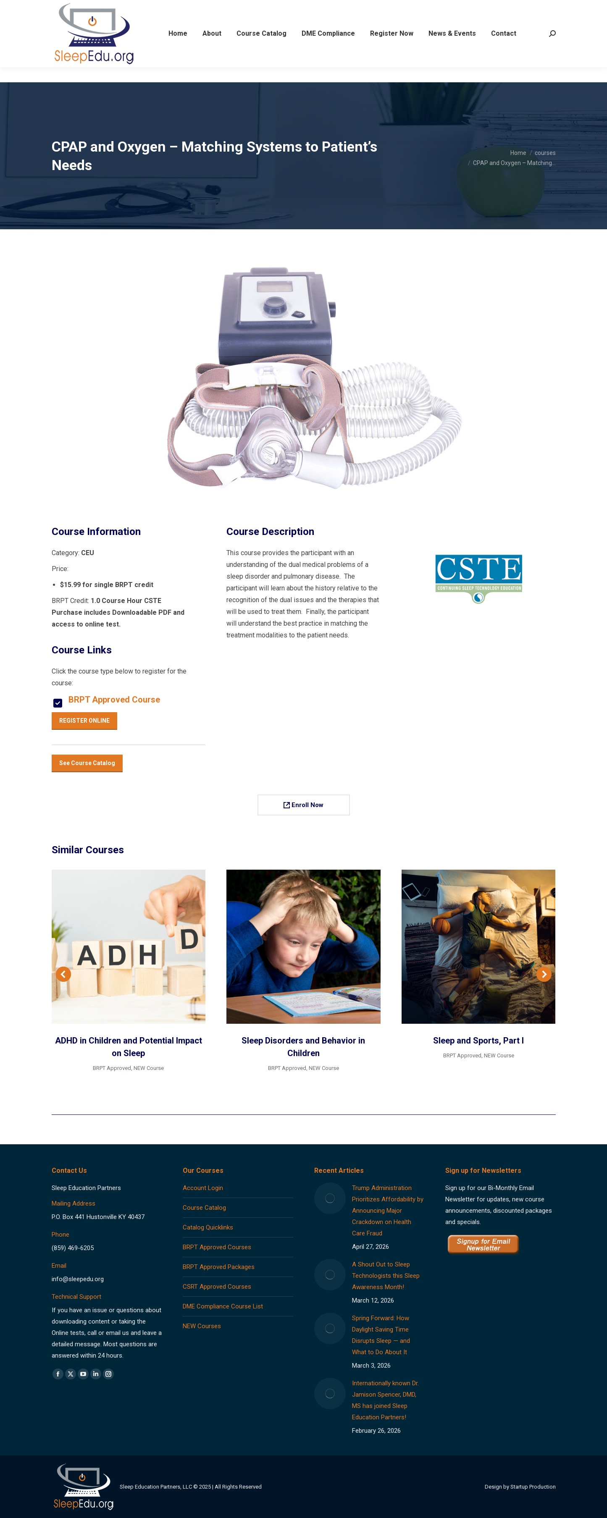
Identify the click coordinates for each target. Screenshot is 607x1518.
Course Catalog (204, 1207)
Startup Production (533, 1487)
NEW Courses (202, 1326)
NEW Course (149, 1068)
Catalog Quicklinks (208, 1227)
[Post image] (330, 1198)
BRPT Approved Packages (219, 1267)
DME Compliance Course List (223, 1306)
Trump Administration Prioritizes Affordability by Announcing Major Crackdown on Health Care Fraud (387, 1210)
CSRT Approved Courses (217, 1286)
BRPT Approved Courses (217, 1247)
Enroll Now (303, 805)
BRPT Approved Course (114, 700)
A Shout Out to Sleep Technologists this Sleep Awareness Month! (386, 1276)
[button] (63, 974)
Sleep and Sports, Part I (478, 1041)
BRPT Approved (112, 1068)
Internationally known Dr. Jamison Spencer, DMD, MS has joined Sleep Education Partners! (385, 1400)
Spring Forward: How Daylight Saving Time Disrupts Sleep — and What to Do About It (381, 1335)
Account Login (203, 1188)
